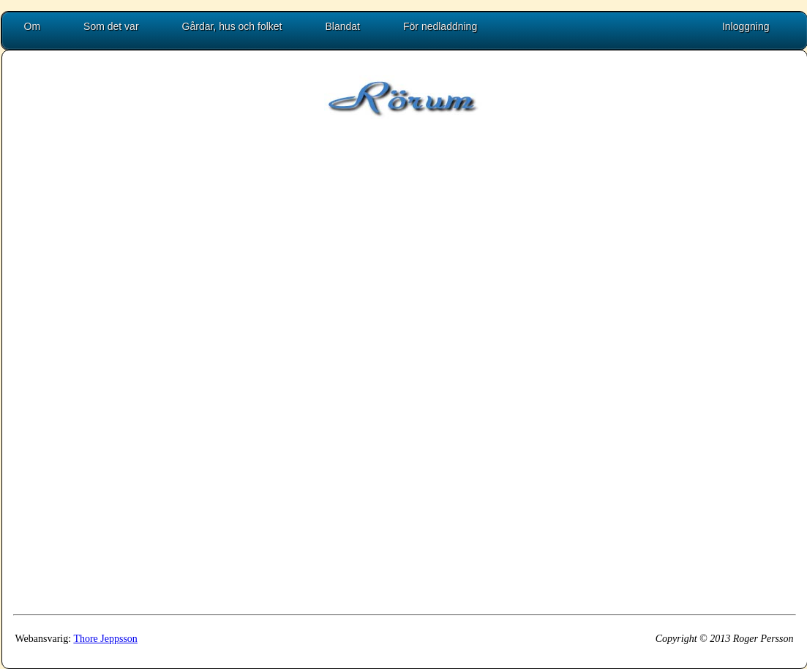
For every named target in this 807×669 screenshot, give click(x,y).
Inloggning (746, 26)
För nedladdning (440, 26)
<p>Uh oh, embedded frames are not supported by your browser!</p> (391, 387)
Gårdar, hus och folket (232, 26)
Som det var (110, 26)
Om (32, 26)
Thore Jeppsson (105, 638)
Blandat (343, 26)
